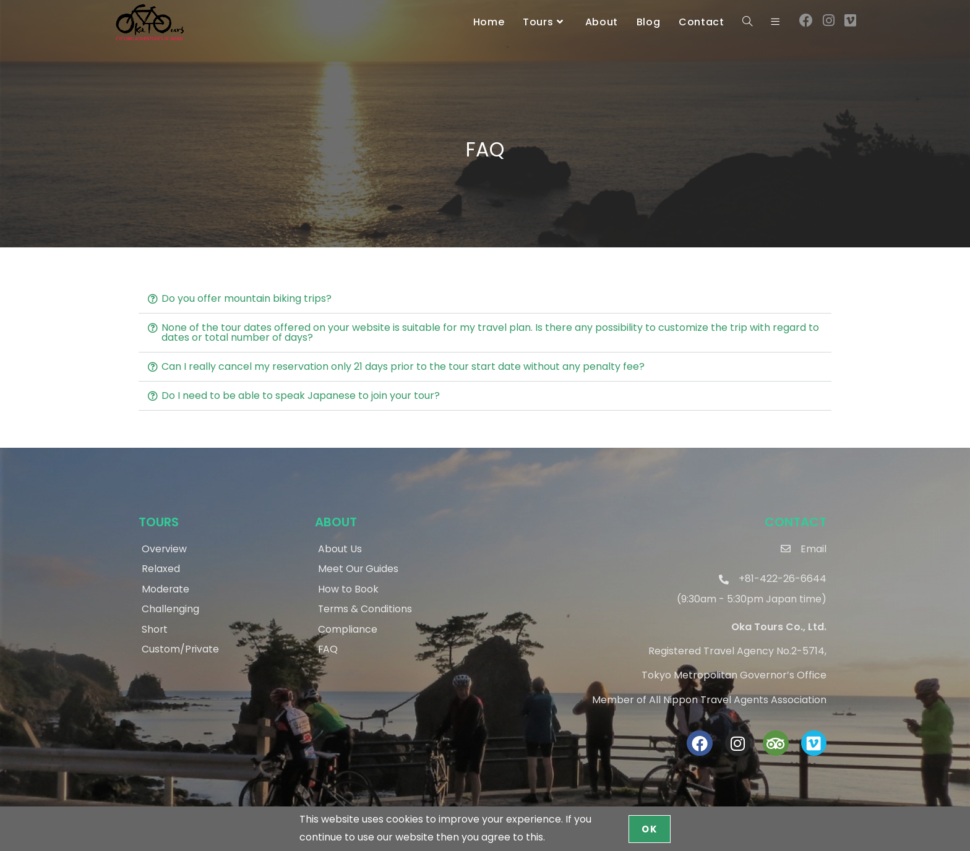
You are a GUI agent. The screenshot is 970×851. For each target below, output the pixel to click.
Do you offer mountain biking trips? (246, 298)
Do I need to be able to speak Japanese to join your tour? (300, 395)
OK (650, 829)
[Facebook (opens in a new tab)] (806, 21)
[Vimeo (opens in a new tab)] (850, 21)
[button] (485, 299)
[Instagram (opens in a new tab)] (828, 21)
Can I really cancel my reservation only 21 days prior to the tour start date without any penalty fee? (403, 366)
